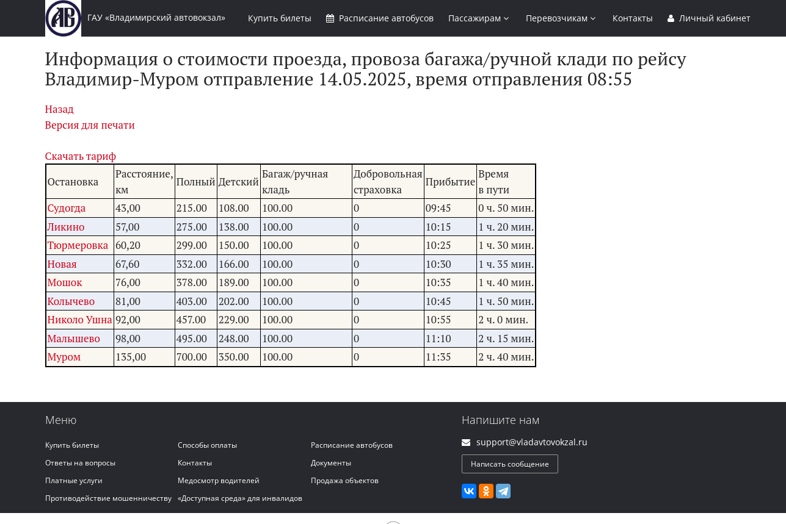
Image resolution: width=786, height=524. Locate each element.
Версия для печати (90, 125)
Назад (59, 109)
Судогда (67, 208)
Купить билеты (72, 445)
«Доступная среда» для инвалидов (240, 498)
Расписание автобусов (352, 445)
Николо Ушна (80, 319)
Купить (279, 18)
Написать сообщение (510, 464)
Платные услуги (74, 480)
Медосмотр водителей (219, 480)
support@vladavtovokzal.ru (532, 442)
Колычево (71, 301)
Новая (62, 264)
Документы (331, 463)
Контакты (633, 18)
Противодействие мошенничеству (108, 498)
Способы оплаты (207, 445)
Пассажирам (478, 18)
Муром (64, 357)
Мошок (65, 282)
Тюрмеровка (78, 245)
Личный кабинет (709, 18)
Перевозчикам (560, 18)
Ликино (66, 227)
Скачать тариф (81, 156)
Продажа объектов (345, 480)
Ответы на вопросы (80, 463)
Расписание (380, 18)
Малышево (74, 338)
